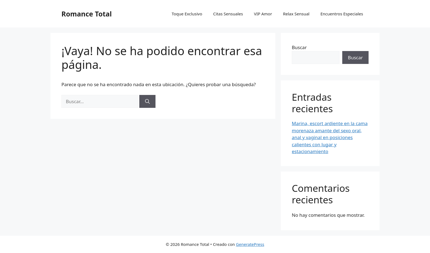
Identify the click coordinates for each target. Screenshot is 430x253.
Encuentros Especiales (342, 13)
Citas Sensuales (228, 13)
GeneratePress (250, 244)
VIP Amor (263, 13)
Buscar (299, 47)
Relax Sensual (296, 13)
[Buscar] (147, 101)
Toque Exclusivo (187, 13)
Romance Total (86, 13)
